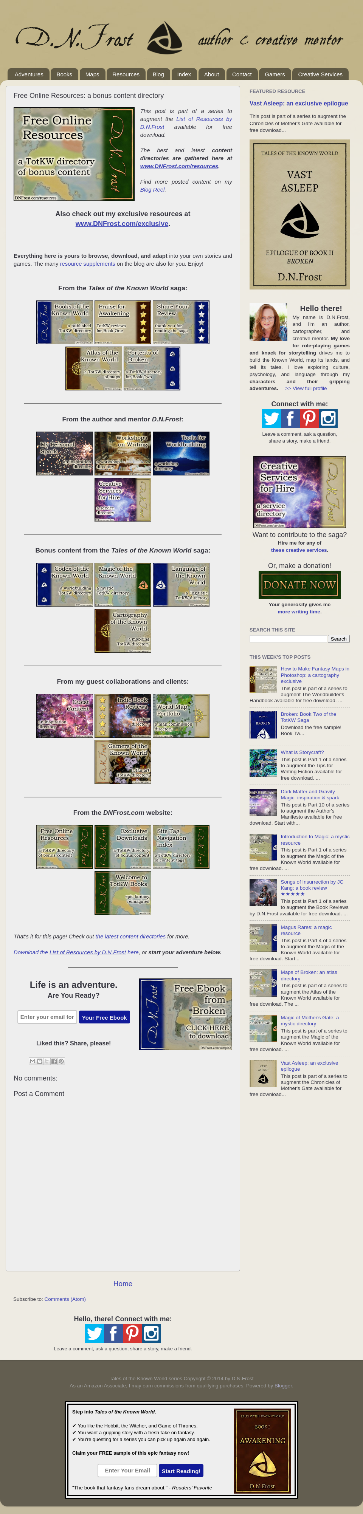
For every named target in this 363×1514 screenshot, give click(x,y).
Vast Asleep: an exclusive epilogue (299, 103)
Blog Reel (152, 190)
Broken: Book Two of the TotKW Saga (308, 717)
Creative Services (320, 74)
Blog (158, 74)
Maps (92, 74)
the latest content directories (131, 936)
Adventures (29, 74)
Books (64, 74)
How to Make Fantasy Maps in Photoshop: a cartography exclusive (315, 675)
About (211, 74)
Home (122, 1284)
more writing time (299, 612)
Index (184, 74)
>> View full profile (306, 388)
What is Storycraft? (302, 752)
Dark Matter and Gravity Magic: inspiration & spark (310, 794)
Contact (242, 74)
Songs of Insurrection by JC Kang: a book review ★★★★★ (312, 888)
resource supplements (87, 264)
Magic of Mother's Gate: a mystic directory (310, 1020)
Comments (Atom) (65, 1299)
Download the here (76, 952)
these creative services (299, 550)
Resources (126, 74)
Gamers (275, 74)
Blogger (283, 1386)
